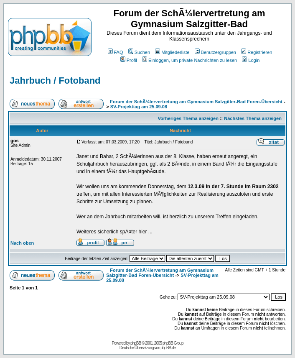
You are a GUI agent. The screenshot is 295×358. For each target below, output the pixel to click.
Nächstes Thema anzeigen (253, 118)
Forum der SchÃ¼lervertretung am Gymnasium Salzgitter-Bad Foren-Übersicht (196, 101)
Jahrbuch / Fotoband (55, 80)
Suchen (139, 52)
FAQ (115, 52)
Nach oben (22, 242)
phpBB (135, 343)
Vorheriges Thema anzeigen (188, 118)
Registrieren (256, 52)
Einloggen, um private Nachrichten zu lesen (189, 60)
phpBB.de (167, 347)
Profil (128, 60)
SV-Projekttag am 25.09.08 (138, 106)
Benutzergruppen (215, 52)
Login (250, 60)
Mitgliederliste (172, 52)
